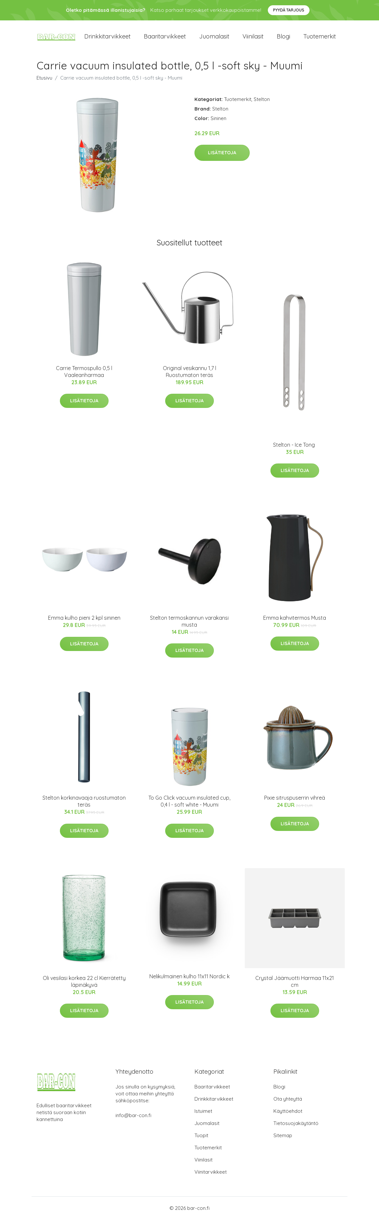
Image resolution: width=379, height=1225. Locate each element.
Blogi (283, 39)
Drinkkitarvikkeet (107, 39)
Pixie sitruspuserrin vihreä (294, 803)
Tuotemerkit (319, 39)
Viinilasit (253, 39)
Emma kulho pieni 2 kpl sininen (84, 623)
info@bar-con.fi (133, 1121)
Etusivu (44, 83)
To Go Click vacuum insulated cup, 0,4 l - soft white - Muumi (189, 807)
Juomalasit (214, 39)
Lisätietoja (222, 159)
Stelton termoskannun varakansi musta (189, 627)
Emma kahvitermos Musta (294, 623)
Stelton (262, 105)
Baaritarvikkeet (165, 39)
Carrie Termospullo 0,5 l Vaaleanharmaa (84, 377)
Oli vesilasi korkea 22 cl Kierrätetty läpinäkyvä (84, 987)
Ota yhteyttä (287, 1104)
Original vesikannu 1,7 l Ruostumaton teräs (189, 377)
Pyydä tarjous (288, 10)
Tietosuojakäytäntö (295, 1129)
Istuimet (203, 1116)
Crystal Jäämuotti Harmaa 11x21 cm (294, 987)
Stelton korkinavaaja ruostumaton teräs (84, 807)
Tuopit (201, 1141)
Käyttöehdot (287, 1116)
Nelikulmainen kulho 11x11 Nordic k (189, 982)
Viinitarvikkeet (210, 1177)
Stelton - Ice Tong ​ (294, 450)
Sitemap (282, 1141)
